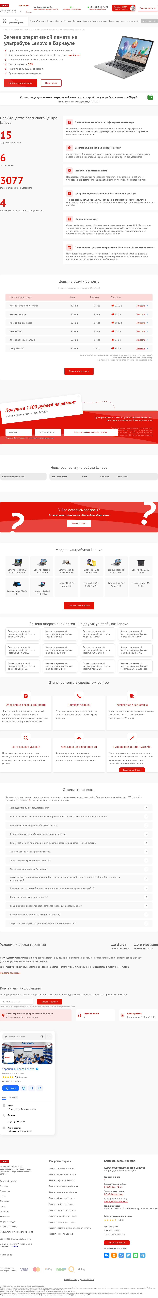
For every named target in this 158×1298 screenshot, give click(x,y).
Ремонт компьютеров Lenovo (64, 1186)
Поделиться (106, 1255)
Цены (50, 21)
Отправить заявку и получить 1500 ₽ (90, 432)
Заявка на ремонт (117, 21)
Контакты (131, 21)
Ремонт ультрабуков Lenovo (63, 1216)
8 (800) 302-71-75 (113, 1186)
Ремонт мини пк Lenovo (61, 1233)
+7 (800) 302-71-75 (99, 7)
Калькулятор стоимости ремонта (16, 1231)
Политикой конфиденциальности (62, 1006)
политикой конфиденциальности (41, 438)
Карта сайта (6, 1254)
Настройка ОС (17, 348)
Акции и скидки (100, 21)
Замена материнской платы (24, 305)
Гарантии (87, 21)
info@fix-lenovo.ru (113, 1194)
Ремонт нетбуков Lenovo (61, 1204)
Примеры (5, 1191)
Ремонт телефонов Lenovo (62, 1174)
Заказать (142, 305)
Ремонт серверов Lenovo (61, 1180)
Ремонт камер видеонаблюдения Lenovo (70, 1227)
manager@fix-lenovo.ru (116, 1201)
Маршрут (10, 1088)
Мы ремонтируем (13, 21)
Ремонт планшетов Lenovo (62, 1210)
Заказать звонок (79, 523)
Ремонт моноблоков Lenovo (63, 1192)
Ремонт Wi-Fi (16, 331)
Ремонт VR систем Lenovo (62, 1198)
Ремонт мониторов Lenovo (62, 1221)
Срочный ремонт (37, 21)
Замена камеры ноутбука (22, 339)
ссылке (15, 1246)
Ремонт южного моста (21, 322)
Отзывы (67, 21)
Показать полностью (10, 972)
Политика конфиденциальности (79, 1279)
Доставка (77, 21)
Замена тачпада (18, 314)
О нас (58, 21)
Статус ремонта (150, 21)
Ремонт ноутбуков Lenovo (62, 1168)
